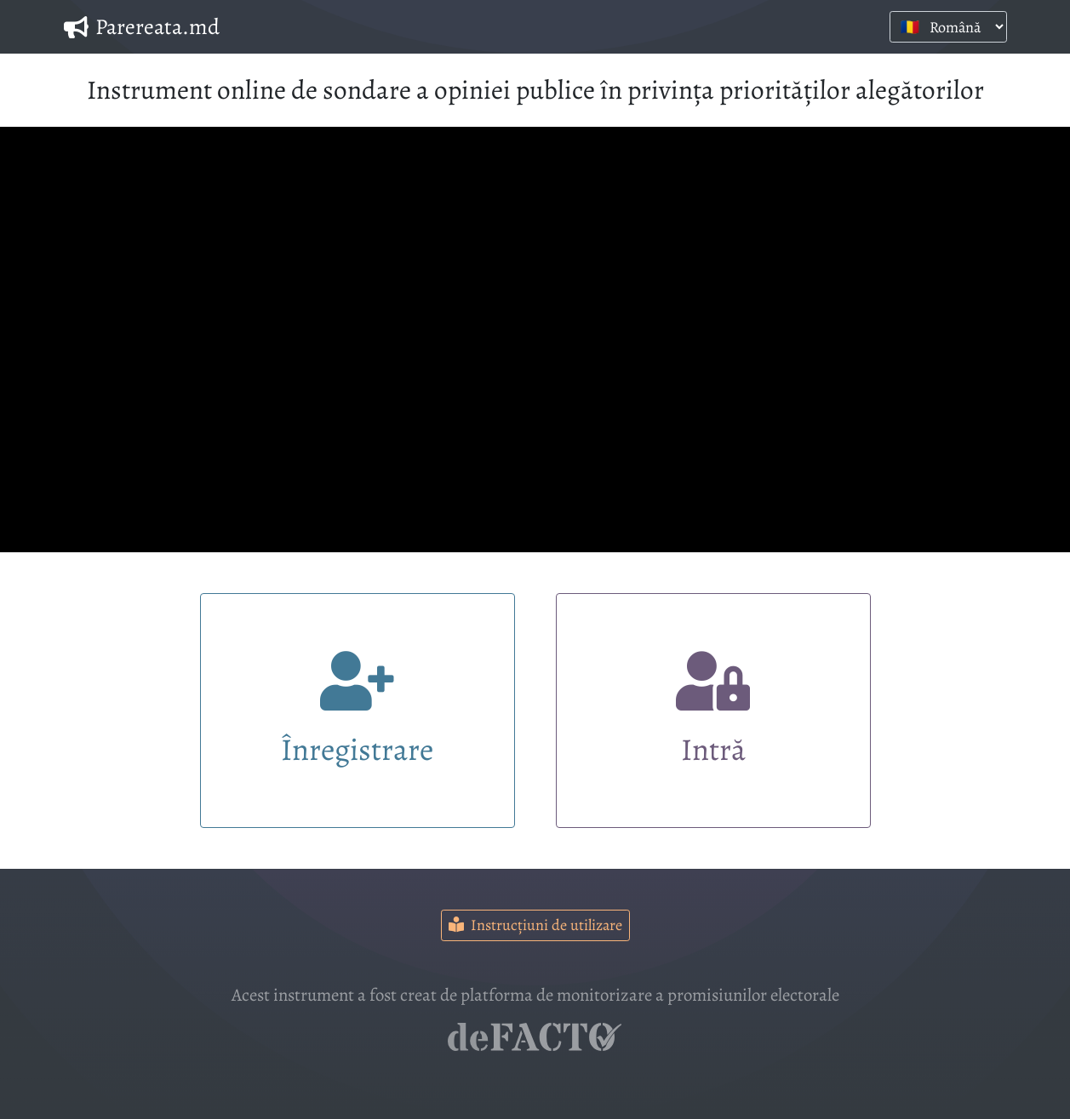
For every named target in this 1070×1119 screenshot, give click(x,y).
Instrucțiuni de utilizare (535, 925)
